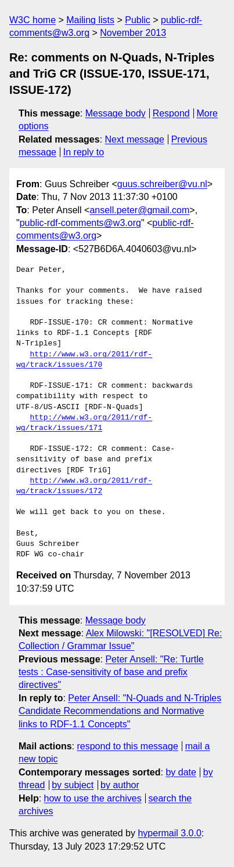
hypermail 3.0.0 (169, 833)
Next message (134, 139)
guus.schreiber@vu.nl (162, 184)
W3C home (32, 20)
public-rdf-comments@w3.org (80, 223)
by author (119, 785)
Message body (115, 113)
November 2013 (133, 33)
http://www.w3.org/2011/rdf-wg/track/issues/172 (84, 486)
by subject (72, 785)
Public (137, 20)
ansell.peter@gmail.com (139, 210)
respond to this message (127, 746)
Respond (171, 113)
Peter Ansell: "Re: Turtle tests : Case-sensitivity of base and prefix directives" (111, 672)
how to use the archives (93, 798)
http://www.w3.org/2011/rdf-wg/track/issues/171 (84, 423)
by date (180, 772)
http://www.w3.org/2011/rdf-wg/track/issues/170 (84, 359)
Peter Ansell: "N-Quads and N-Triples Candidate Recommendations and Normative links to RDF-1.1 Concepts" (120, 711)
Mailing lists (90, 20)
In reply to (83, 152)
